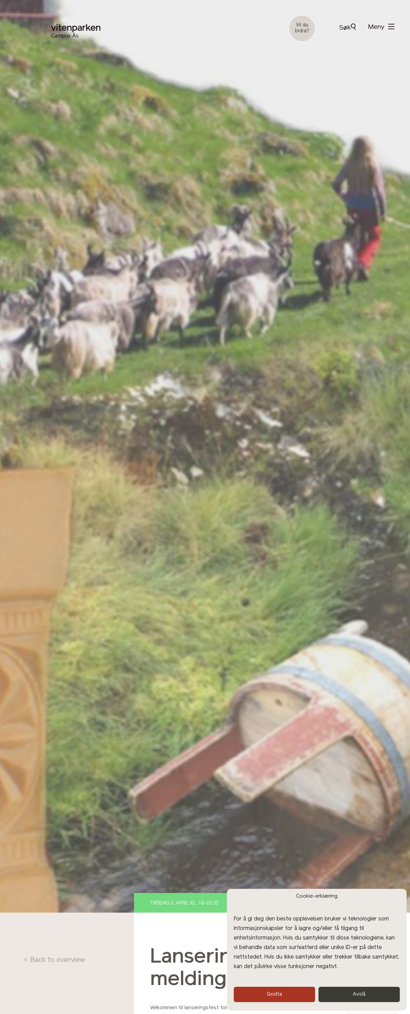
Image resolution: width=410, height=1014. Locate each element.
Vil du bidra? (302, 28)
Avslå (359, 994)
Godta (274, 994)
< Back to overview (54, 960)
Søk (347, 27)
